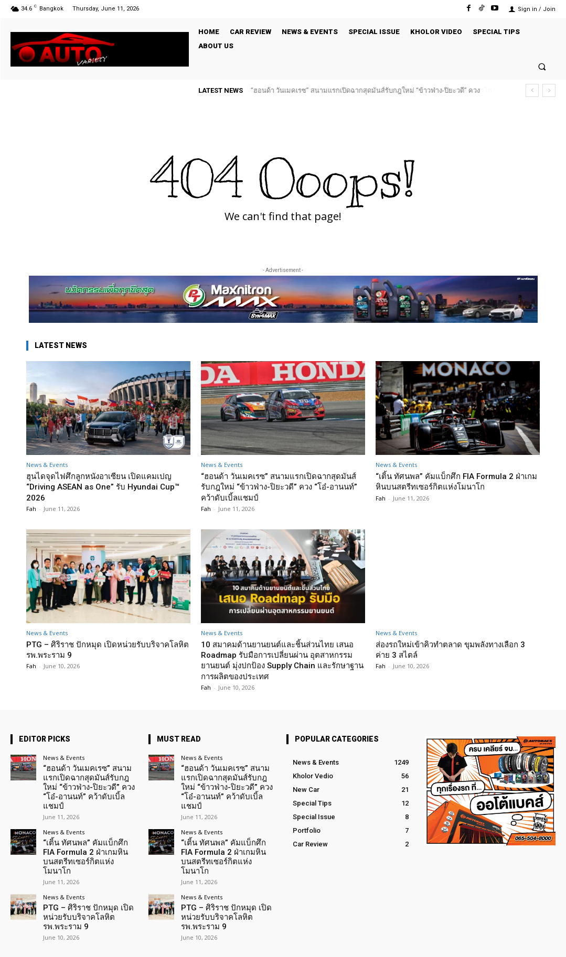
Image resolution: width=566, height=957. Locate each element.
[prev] (532, 90)
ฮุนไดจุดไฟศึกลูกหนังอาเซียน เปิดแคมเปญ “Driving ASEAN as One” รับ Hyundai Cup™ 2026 (108, 487)
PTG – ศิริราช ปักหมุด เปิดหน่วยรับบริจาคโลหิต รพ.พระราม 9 (107, 649)
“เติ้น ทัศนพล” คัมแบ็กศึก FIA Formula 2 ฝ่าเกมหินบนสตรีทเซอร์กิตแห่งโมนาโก (458, 481)
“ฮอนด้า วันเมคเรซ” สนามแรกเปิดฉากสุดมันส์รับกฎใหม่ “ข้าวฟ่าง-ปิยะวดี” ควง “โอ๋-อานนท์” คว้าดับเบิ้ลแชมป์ (282, 487)
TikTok (491, 940)
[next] (549, 90)
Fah (31, 509)
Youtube (543, 940)
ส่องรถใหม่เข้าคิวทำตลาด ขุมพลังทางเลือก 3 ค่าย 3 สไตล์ (457, 649)
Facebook (437, 940)
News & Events (47, 464)
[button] (542, 66)
